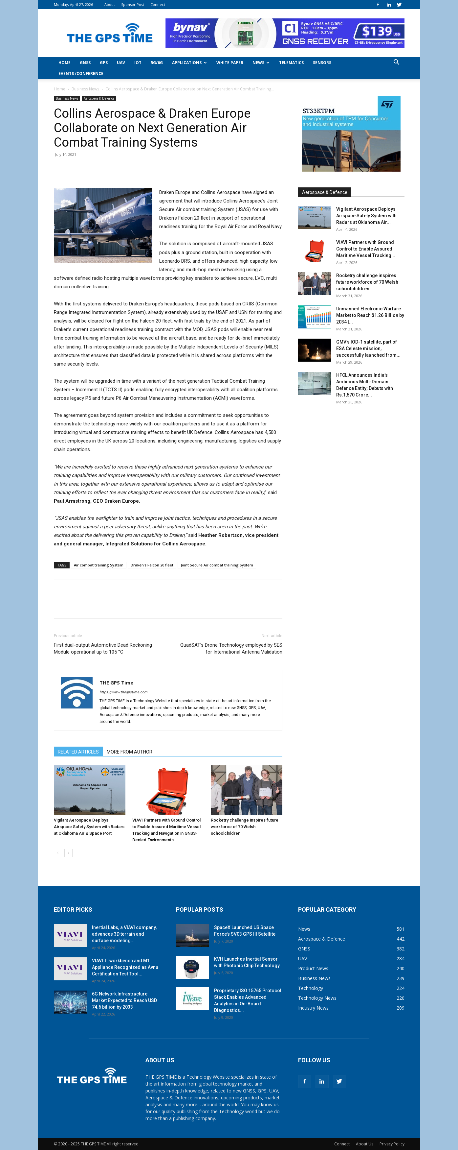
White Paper (229, 62)
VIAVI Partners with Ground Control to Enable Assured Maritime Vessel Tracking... (365, 249)
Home (64, 62)
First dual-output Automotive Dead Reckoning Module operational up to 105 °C (103, 648)
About (109, 4)
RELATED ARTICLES (78, 752)
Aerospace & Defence (99, 98)
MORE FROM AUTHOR (129, 752)
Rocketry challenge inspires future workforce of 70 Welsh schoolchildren (244, 827)
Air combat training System (98, 565)
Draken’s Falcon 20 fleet (152, 565)
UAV (121, 62)
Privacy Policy (392, 1144)
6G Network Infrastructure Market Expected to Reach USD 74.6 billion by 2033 (124, 1000)
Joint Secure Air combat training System (217, 565)
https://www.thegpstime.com (123, 692)
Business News (85, 89)
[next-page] (68, 853)
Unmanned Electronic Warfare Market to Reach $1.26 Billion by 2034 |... (370, 315)
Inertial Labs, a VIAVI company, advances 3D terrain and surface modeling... (124, 934)
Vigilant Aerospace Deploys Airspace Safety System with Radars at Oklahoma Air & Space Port (89, 827)
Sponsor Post (132, 4)
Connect (157, 4)
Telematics (291, 62)
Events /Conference (80, 73)
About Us (364, 1144)
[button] (396, 63)
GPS (104, 62)
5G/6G (157, 62)
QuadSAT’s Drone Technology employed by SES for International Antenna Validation (231, 648)
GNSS (85, 62)
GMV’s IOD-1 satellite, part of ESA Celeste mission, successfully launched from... (368, 348)
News (261, 62)
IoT (138, 62)
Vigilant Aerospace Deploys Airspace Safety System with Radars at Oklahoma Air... (366, 215)
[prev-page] (58, 853)
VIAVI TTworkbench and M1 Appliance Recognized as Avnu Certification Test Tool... (125, 967)
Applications (189, 62)
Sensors (322, 62)
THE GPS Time (116, 682)
